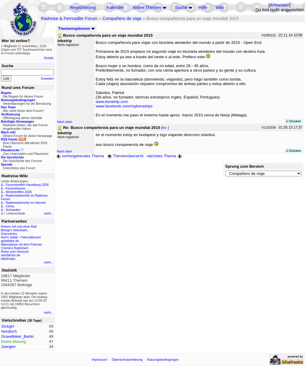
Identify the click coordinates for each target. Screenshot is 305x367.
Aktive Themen (146, 7)
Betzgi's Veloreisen (14, 230)
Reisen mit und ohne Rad (19, 226)
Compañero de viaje (121, 18)
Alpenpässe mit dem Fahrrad (21, 244)
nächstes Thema (165, 156)
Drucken (293, 121)
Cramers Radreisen (14, 248)
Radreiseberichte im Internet (26, 202)
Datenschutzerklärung (127, 359)
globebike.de (10, 241)
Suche (181, 7)
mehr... (49, 213)
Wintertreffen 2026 (19, 192)
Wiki (220, 7)
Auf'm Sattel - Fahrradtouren (21, 237)
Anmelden (279, 5)
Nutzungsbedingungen (163, 359)
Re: (165, 127)
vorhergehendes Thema (80, 156)
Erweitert (47, 78)
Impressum (100, 359)
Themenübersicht (125, 156)
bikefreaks (8, 258)
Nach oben (64, 122)
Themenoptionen (76, 28)
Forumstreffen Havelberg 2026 (27, 184)
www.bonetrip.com (112, 101)
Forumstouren (15, 188)
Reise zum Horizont (15, 251)
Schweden (13, 210)
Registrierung (83, 7)
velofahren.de (10, 255)
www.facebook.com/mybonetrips (124, 106)
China (10, 206)
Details (49, 58)
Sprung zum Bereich (244, 166)
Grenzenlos (9, 233)
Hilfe (202, 7)
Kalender (115, 7)
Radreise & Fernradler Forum (69, 18)
